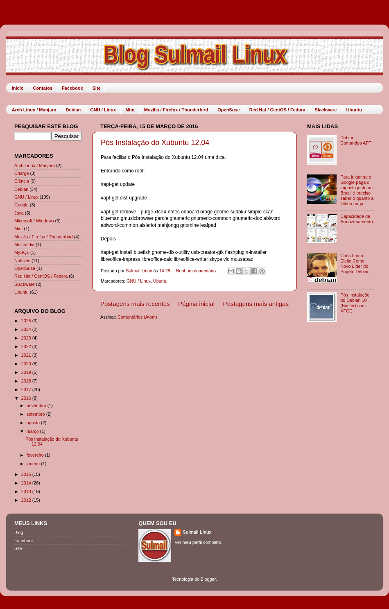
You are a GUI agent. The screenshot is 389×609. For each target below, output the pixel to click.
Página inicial (196, 303)
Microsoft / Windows (34, 220)
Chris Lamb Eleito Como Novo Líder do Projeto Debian (354, 263)
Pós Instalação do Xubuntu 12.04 (155, 142)
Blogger (208, 579)
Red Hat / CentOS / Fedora (277, 109)
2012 (26, 500)
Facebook (72, 88)
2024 (26, 329)
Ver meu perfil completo (197, 542)
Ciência (21, 181)
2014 (26, 482)
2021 (26, 355)
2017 (26, 389)
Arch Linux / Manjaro (34, 109)
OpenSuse (228, 109)
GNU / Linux (103, 109)
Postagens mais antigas (256, 303)
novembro (37, 405)
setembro (36, 414)
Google (21, 204)
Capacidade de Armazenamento (356, 219)
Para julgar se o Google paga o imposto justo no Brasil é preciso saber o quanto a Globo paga (356, 190)
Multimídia (24, 244)
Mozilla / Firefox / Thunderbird (176, 109)
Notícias (22, 260)
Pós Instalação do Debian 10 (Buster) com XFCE (354, 302)
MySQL (21, 252)
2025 (26, 320)
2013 (26, 491)
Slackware (326, 109)
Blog (18, 532)
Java (19, 213)
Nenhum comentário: (197, 270)
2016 (26, 398)
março (33, 431)
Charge (21, 173)
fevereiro (36, 455)
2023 (26, 337)
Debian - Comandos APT (355, 140)
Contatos (42, 88)
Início (18, 88)
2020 (26, 363)
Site (97, 88)
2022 (26, 346)
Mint (130, 109)
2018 (26, 380)
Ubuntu (354, 109)
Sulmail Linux (197, 532)
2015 (26, 474)
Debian (73, 109)
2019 (26, 372)
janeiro (34, 463)
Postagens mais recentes (135, 303)
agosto (34, 422)
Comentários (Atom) (137, 317)
